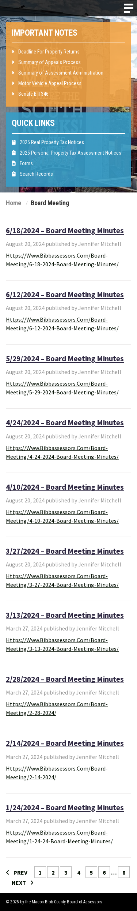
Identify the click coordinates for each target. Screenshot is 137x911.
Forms (22, 163)
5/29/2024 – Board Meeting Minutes (65, 358)
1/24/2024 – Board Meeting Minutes (65, 807)
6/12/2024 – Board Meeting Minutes (65, 294)
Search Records (32, 174)
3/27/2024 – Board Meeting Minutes (65, 551)
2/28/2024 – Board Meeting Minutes (65, 679)
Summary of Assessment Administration (57, 73)
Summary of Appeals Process (46, 62)
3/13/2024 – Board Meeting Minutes (65, 615)
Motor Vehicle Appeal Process (46, 83)
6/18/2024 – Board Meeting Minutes (65, 230)
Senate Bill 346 (30, 94)
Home (13, 203)
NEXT (23, 882)
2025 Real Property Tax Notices (48, 142)
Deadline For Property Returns (46, 52)
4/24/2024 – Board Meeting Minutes (65, 422)
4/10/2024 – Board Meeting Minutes (65, 487)
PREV (16, 872)
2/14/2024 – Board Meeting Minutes (65, 743)
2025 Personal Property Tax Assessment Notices (66, 153)
